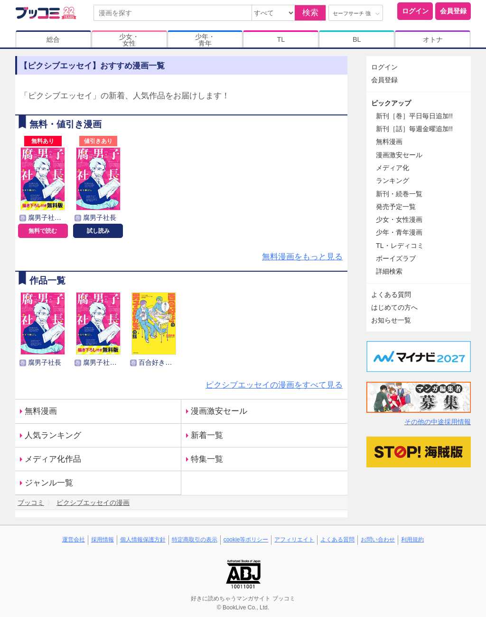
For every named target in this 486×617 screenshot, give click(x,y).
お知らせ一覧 (391, 320)
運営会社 (73, 539)
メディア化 (392, 167)
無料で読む (42, 231)
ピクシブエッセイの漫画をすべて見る (274, 384)
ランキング (392, 180)
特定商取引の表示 (194, 539)
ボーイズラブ (396, 258)
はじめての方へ (394, 307)
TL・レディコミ (400, 245)
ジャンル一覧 (49, 482)
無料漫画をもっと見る (302, 256)
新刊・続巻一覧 (399, 194)
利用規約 (412, 539)
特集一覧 (207, 459)
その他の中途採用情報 (437, 422)
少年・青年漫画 (399, 232)
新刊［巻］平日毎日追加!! (414, 116)
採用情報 (102, 539)
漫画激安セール (219, 411)
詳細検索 (389, 271)
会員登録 (453, 11)
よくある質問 (391, 294)
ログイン (415, 11)
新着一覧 (207, 435)
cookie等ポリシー (246, 539)
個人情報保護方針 (143, 539)
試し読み (98, 231)
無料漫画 (41, 411)
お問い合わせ (378, 539)
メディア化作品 (53, 459)
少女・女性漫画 (399, 219)
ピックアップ (391, 103)
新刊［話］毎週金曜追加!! (414, 129)
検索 (310, 12)
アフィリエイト (294, 539)
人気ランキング (53, 435)
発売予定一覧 (396, 206)
